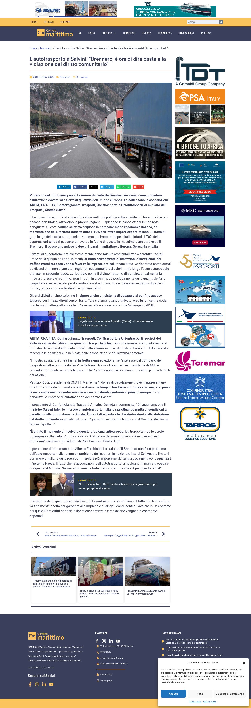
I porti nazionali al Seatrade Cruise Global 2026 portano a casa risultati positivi (100, 593)
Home (34, 22)
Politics (206, 33)
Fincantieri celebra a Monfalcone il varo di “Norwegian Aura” (146, 592)
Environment (186, 33)
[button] (244, 662)
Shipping (109, 33)
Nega (200, 693)
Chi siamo (49, 22)
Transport (129, 33)
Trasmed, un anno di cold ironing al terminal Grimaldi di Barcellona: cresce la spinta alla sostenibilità (52, 583)
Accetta (173, 693)
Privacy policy (209, 701)
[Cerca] (221, 22)
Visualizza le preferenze (230, 693)
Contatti (65, 22)
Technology (165, 33)
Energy (146, 33)
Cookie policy (195, 701)
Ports (91, 33)
